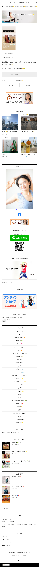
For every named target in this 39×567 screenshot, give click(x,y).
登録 (4, 321)
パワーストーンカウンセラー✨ (19, 375)
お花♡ (19, 366)
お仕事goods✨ (19, 356)
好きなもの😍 (19, 403)
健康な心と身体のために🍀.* (19, 400)
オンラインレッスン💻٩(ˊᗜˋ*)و (19, 353)
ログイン (4, 536)
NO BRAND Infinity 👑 (19, 337)
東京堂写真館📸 (19, 419)
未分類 (19, 416)
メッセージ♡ (14, 80)
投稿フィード (5, 539)
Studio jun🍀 (19, 340)
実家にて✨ (19, 406)
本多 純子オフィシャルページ (10, 519)
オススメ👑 (19, 350)
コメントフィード (6, 542)
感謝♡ (19, 410)
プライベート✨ (7, 80)
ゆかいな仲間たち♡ (20, 388)
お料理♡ (19, 359)
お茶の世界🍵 (19, 369)
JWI (19, 334)
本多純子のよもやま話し (8, 521)
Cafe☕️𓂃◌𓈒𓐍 (19, 331)
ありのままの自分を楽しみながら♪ (19, 2)
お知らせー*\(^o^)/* (19, 362)
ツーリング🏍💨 (19, 372)
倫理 (19, 397)
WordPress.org (5, 545)
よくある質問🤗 (19, 391)
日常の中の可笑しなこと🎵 (19, 413)
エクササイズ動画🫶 (19, 347)
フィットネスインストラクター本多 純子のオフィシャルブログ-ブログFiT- (19, 525)
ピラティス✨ (19, 378)
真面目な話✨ (20, 80)
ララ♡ (19, 394)
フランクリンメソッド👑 (19, 381)
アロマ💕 (19, 343)
